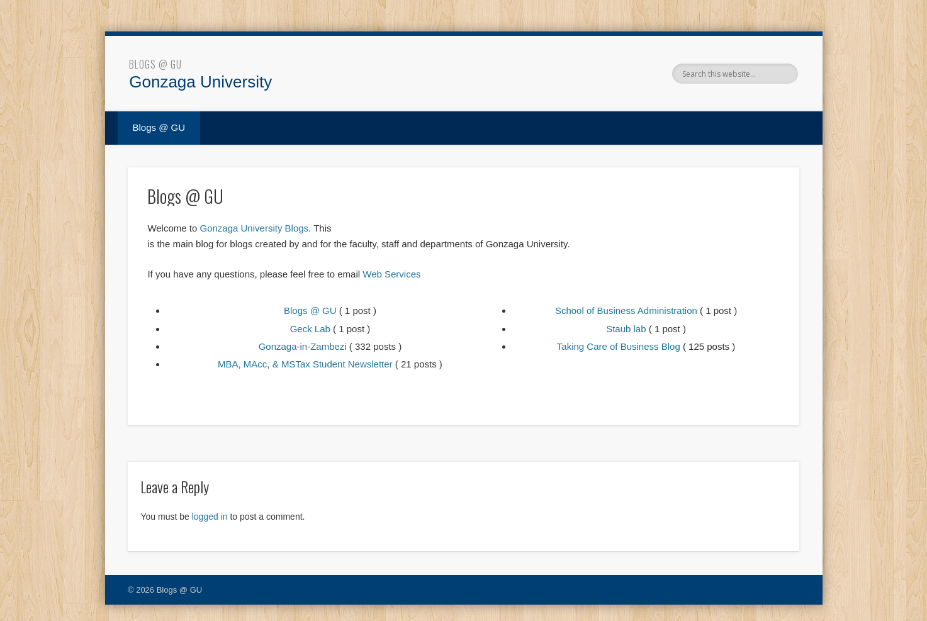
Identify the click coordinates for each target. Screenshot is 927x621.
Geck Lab (310, 328)
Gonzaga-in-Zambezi (303, 346)
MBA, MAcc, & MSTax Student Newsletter (305, 364)
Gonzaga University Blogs (253, 228)
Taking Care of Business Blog (618, 346)
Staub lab (626, 328)
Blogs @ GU (155, 64)
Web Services (391, 274)
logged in (210, 517)
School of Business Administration (626, 310)
